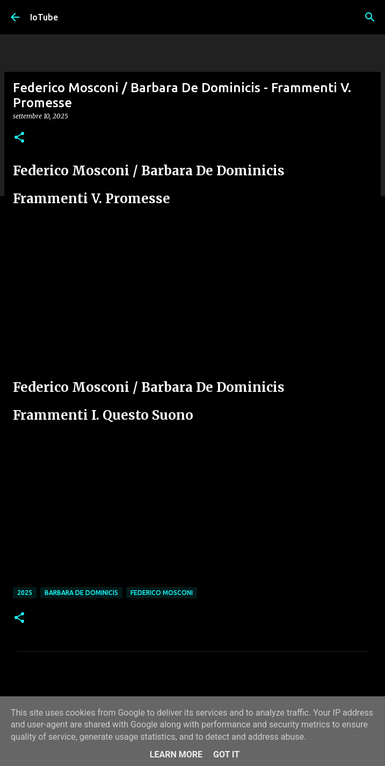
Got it (226, 754)
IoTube (44, 17)
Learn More (176, 754)
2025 (24, 592)
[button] (19, 138)
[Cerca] (370, 17)
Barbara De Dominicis (81, 592)
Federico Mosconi (161, 592)
